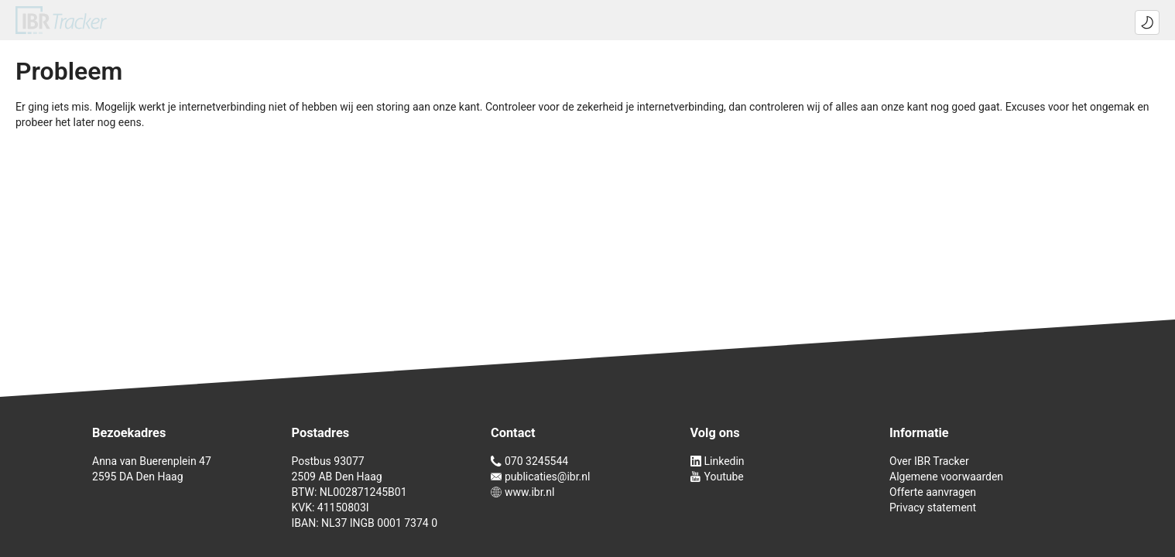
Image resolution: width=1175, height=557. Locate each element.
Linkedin (717, 461)
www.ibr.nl (522, 492)
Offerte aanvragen (932, 492)
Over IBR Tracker (929, 461)
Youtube (717, 476)
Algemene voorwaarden (946, 476)
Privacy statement (932, 507)
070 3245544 (529, 461)
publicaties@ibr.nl (540, 476)
